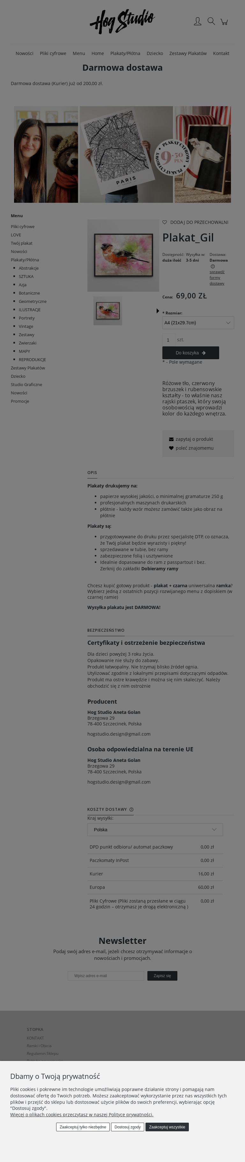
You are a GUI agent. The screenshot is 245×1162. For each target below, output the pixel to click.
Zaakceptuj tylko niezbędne (83, 1127)
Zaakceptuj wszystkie (167, 1127)
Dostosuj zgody (128, 1127)
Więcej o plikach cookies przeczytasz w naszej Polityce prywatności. (81, 1114)
